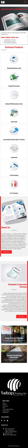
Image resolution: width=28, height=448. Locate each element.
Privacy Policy (6, 410)
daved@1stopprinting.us (9, 434)
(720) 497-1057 (7, 433)
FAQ (4, 407)
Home (4, 403)
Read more (6, 252)
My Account (5, 412)
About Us (5, 404)
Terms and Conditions (8, 409)
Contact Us (5, 406)
